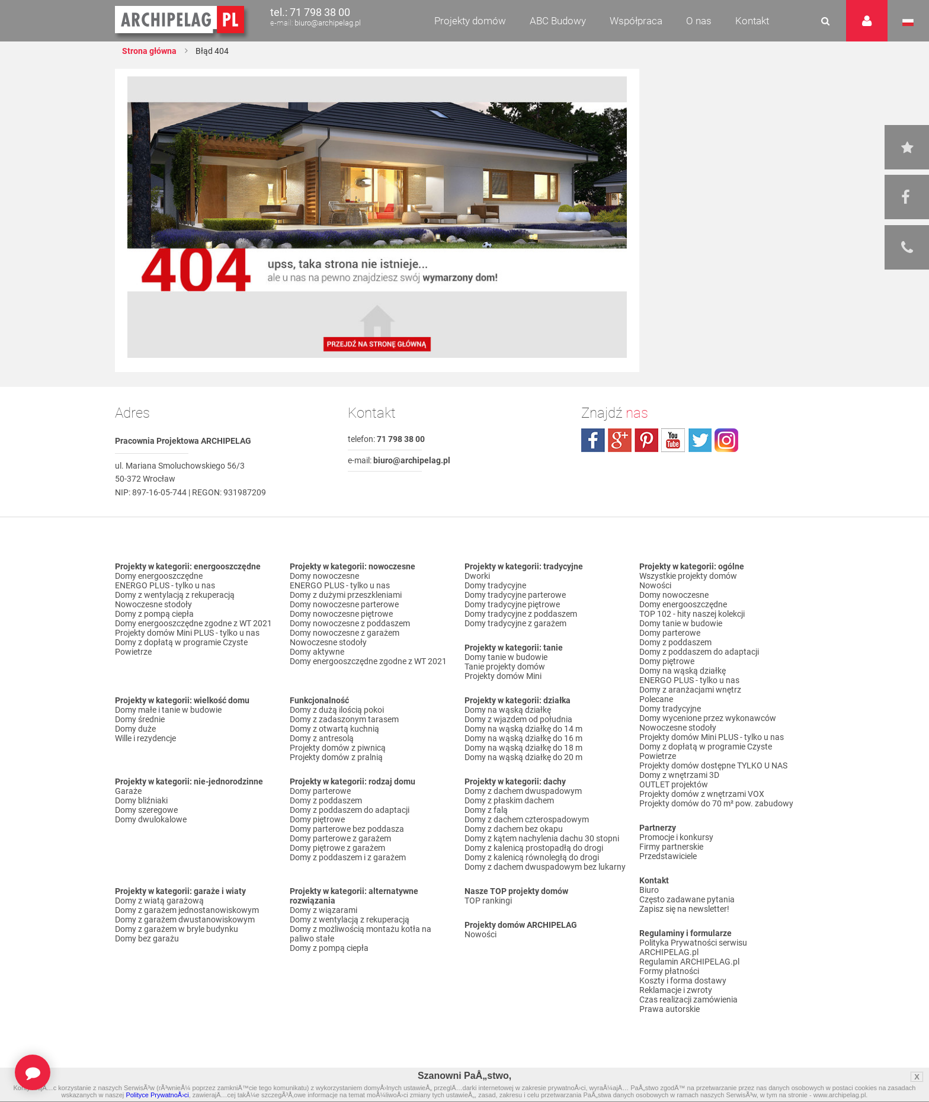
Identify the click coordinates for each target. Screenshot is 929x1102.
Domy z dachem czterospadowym (526, 819)
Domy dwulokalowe (151, 819)
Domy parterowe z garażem (340, 838)
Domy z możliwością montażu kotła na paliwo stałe (360, 933)
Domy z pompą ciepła (154, 614)
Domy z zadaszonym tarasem (344, 719)
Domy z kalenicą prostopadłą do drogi (533, 848)
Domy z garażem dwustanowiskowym (185, 919)
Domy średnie (140, 719)
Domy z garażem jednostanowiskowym (187, 910)
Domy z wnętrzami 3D (679, 775)
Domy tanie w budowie (505, 657)
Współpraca (636, 21)
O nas (699, 21)
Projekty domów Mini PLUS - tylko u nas (187, 633)
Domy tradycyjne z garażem (515, 623)
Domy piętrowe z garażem (337, 848)
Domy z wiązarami (323, 910)
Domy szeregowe (146, 810)
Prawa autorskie (669, 1009)
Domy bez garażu (147, 938)
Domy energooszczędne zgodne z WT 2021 (193, 623)
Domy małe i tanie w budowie (168, 710)
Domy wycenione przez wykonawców (707, 718)
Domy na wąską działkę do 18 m (523, 747)
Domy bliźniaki (141, 800)
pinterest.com (646, 440)
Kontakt (752, 21)
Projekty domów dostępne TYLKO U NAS (713, 765)
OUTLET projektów (673, 784)
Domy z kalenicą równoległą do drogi (531, 857)
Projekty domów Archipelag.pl (180, 20)
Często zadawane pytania (687, 899)
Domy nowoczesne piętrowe (341, 614)
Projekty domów (470, 21)
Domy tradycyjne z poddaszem (520, 614)
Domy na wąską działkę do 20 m (523, 757)
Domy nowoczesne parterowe (344, 604)
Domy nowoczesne (324, 576)
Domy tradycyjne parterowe (515, 595)
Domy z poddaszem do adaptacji (349, 810)
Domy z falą (486, 810)
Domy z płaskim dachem (509, 800)
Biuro (649, 890)
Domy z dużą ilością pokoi (337, 710)
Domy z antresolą (322, 738)
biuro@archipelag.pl (327, 22)
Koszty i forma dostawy (682, 980)
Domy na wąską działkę (507, 710)
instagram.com (726, 440)
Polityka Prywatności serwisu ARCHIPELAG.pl (693, 947)
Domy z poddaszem (326, 800)
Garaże (128, 791)
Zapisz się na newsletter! (684, 909)
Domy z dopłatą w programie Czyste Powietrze (181, 647)
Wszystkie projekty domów (688, 576)
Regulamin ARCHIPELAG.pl (689, 961)
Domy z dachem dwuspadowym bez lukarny (545, 867)
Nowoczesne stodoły (153, 604)
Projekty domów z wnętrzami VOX (701, 794)
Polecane (656, 699)
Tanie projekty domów (504, 666)
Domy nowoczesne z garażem (344, 633)
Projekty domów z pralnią (336, 757)
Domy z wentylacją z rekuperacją (175, 595)
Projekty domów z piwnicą (338, 747)
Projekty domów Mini (503, 676)
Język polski (908, 22)
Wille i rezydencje (145, 738)
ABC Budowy (558, 21)
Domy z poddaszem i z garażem (348, 857)
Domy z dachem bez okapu (513, 829)
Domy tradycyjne (495, 585)
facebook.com (593, 440)
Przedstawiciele (668, 856)
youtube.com (673, 440)
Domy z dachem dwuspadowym (523, 791)
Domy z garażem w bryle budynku (176, 929)
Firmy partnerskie (671, 846)
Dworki (477, 576)
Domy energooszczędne (159, 576)
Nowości (480, 934)
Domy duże (135, 728)
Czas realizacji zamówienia (688, 999)
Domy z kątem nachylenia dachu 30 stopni (541, 838)
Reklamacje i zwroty (675, 990)
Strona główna (149, 51)
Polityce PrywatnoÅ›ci (157, 1094)
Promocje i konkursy (676, 837)
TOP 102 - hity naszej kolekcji (692, 614)
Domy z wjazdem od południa (518, 719)
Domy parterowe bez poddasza (347, 829)
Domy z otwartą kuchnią (334, 728)
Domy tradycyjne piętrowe (512, 604)
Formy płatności (669, 971)
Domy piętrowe (317, 819)
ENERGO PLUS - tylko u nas (165, 585)
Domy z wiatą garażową (159, 900)
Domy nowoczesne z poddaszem (350, 623)
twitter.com (700, 440)
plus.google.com (620, 440)
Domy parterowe (320, 791)
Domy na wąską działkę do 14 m (523, 728)
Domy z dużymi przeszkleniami (346, 595)
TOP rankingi (488, 900)
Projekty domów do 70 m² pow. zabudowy (716, 803)
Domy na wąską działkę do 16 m (523, 738)
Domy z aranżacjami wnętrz (690, 689)
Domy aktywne (317, 651)
